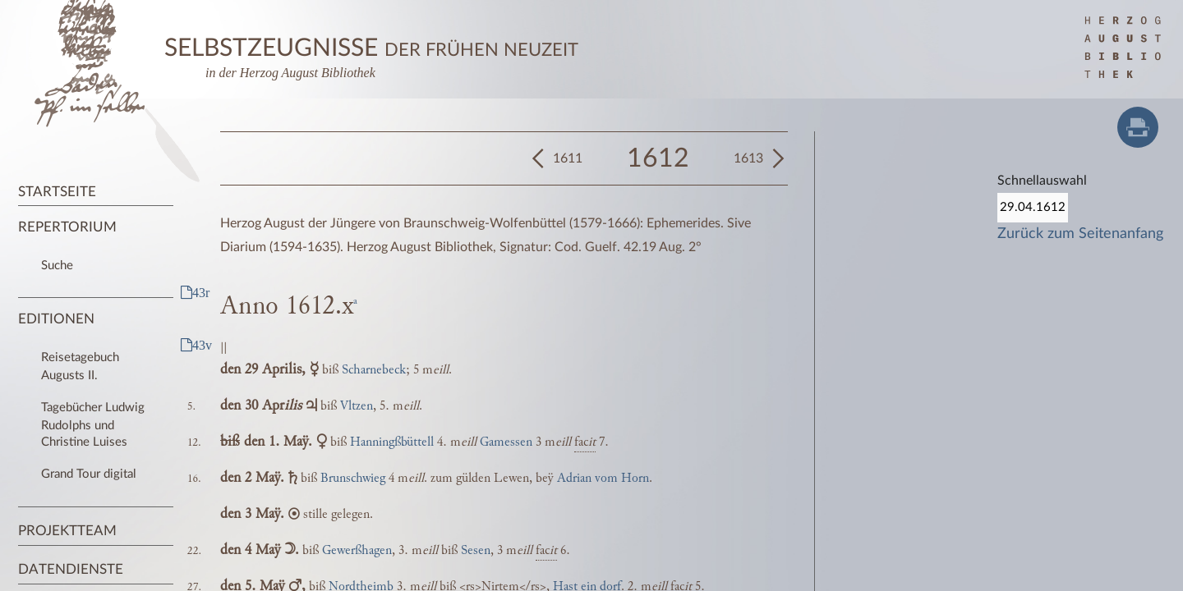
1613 (748, 158)
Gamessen (506, 442)
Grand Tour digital (88, 474)
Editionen (56, 319)
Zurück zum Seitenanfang (1080, 234)
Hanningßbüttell (392, 442)
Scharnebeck (374, 369)
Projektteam (67, 531)
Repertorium (67, 227)
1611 (567, 158)
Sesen (475, 550)
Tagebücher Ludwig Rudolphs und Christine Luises (93, 424)
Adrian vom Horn (603, 478)
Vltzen (356, 405)
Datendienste (70, 569)
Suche (57, 265)
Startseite (57, 192)
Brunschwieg (352, 478)
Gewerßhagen (357, 550)
